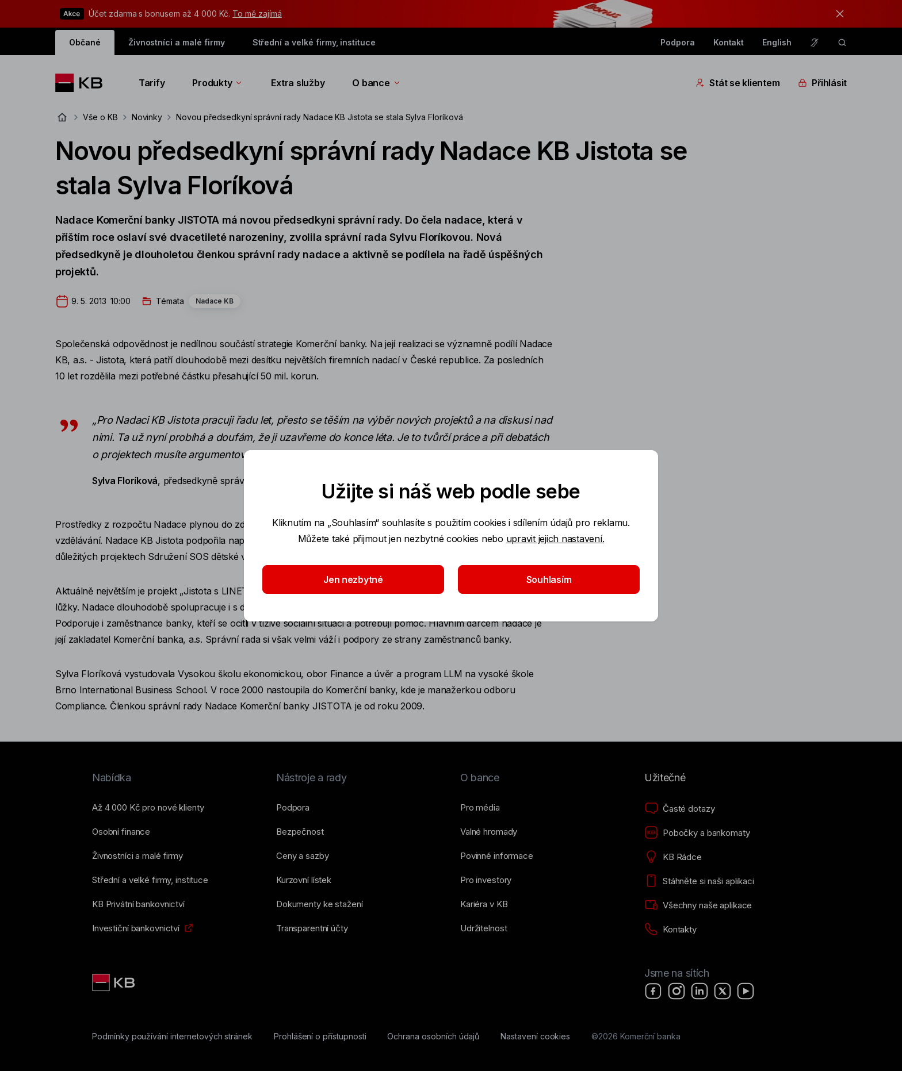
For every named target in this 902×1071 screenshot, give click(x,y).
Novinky (147, 117)
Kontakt (728, 42)
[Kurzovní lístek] (303, 880)
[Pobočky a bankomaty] (697, 833)
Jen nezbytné (353, 579)
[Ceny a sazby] (302, 856)
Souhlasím (549, 579)
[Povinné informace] (496, 856)
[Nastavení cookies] (535, 1036)
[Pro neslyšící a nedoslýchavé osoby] (814, 42)
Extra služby (297, 83)
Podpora (677, 42)
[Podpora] (292, 807)
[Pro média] (480, 807)
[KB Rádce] (673, 857)
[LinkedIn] (699, 991)
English (777, 42)
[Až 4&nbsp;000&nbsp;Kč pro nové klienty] (148, 807)
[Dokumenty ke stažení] (319, 904)
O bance (376, 83)
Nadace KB (215, 301)
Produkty (217, 83)
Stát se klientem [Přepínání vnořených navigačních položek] (737, 83)
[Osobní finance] (121, 831)
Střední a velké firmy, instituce (314, 42)
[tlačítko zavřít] (837, 13)
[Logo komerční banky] (83, 83)
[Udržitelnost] (483, 928)
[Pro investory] (485, 880)
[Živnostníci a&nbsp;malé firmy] (137, 856)
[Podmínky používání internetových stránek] (172, 1036)
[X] (722, 991)
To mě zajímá (256, 13)
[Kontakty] (670, 929)
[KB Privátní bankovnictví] (138, 904)
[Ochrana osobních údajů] (433, 1036)
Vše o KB (100, 117)
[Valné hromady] (488, 831)
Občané (85, 42)
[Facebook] (653, 991)
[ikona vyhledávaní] (842, 42)
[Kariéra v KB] (483, 904)
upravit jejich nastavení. (555, 538)
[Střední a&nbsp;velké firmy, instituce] (150, 880)
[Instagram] (676, 991)
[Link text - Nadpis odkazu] (114, 982)
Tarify (152, 83)
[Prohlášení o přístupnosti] (320, 1036)
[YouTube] (745, 991)
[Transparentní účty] (312, 928)
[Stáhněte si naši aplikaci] (699, 881)
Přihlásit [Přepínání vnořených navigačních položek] (822, 83)
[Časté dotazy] (679, 808)
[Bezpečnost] (300, 831)
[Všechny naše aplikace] (698, 905)
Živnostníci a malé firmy (176, 42)
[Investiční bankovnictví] (135, 928)
